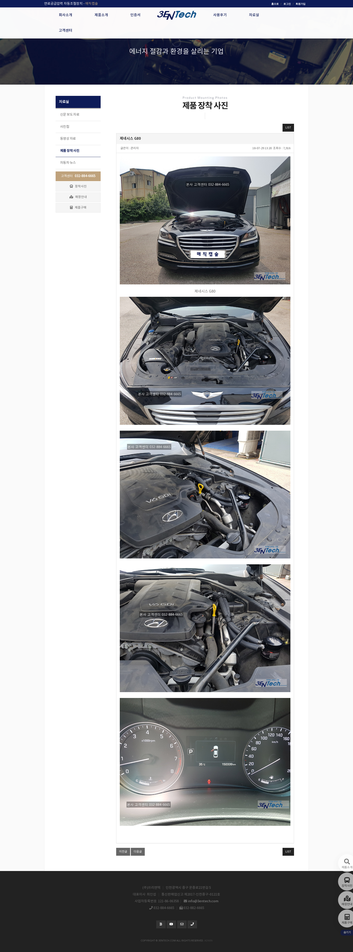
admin (208, 940)
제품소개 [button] (101, 15)
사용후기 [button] (220, 15)
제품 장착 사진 (69, 151)
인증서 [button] (135, 15)
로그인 (287, 3)
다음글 (138, 851)
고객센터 (78, 176)
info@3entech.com (203, 901)
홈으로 (275, 3)
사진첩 (64, 127)
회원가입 (300, 3)
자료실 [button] (254, 15)
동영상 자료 (68, 139)
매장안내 (78, 197)
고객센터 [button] (65, 31)
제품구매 (78, 207)
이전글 (123, 851)
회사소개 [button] (65, 15)
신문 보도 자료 (69, 115)
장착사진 (78, 186)
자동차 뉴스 (68, 163)
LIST (288, 127)
